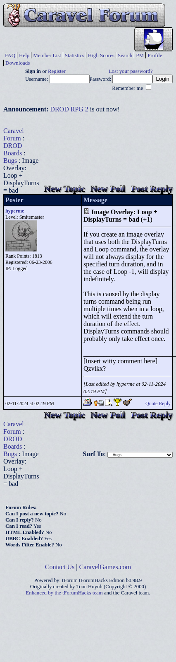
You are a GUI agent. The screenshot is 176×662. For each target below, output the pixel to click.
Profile (154, 55)
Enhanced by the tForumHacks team (64, 593)
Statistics (74, 55)
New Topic (64, 189)
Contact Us (60, 566)
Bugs (10, 160)
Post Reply (152, 189)
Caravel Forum (13, 134)
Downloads (17, 63)
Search (125, 55)
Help (24, 55)
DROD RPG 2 (69, 109)
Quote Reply (158, 403)
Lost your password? (131, 71)
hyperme (14, 211)
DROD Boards (12, 149)
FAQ (10, 55)
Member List (47, 55)
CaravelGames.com (105, 566)
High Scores (101, 55)
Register (57, 71)
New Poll (107, 189)
